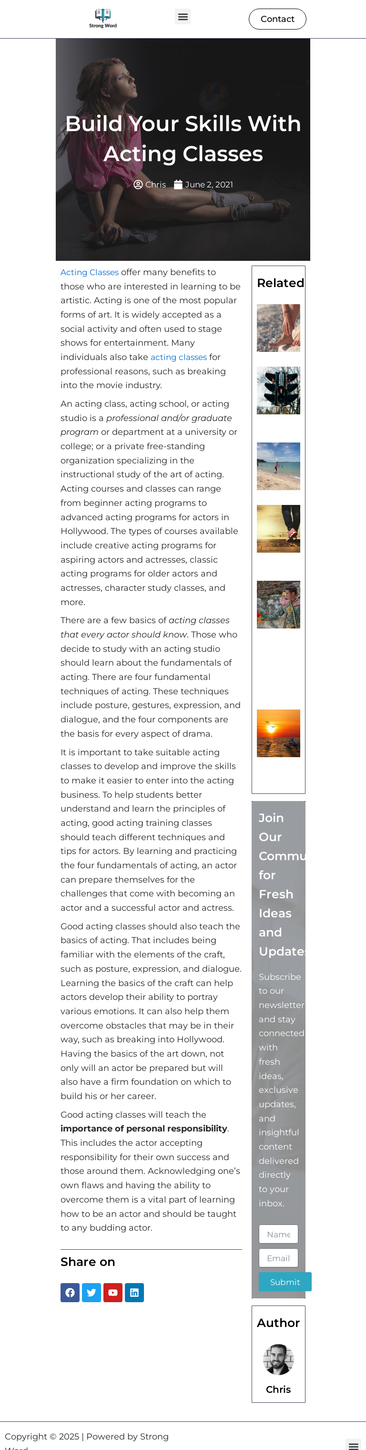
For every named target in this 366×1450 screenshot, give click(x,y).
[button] (183, 16)
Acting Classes (92, 272)
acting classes (181, 357)
